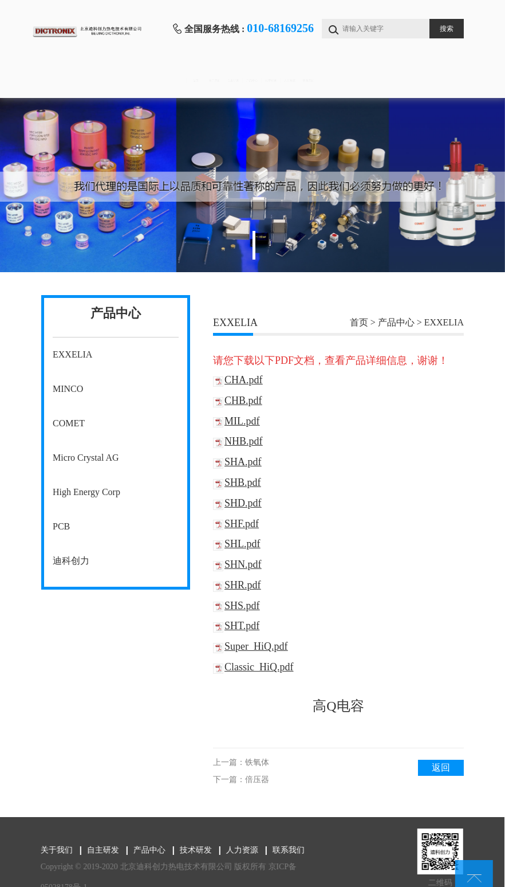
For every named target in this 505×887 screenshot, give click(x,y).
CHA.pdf (243, 380)
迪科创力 (71, 561)
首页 (73, 80)
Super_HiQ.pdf (256, 646)
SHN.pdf (243, 564)
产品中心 (251, 80)
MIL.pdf (242, 421)
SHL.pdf (242, 544)
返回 (441, 767)
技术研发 (310, 80)
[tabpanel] (252, 185)
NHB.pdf (243, 441)
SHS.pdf (242, 605)
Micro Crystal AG (86, 457)
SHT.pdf (241, 625)
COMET (69, 423)
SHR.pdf (242, 585)
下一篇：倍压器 (241, 779)
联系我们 (429, 80)
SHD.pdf (243, 503)
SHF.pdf (241, 523)
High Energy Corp (86, 492)
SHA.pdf (243, 462)
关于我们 (132, 80)
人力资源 (370, 80)
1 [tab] (254, 245)
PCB (61, 526)
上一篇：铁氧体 (241, 762)
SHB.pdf (242, 482)
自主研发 (191, 80)
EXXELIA (72, 354)
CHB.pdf (243, 400)
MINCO (68, 389)
